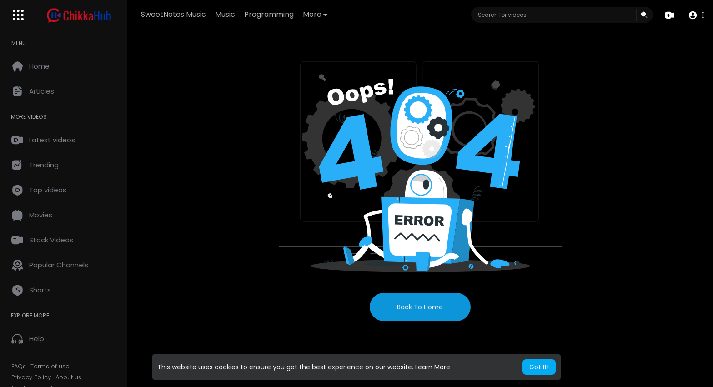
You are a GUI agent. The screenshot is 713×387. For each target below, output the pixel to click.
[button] (696, 15)
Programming (269, 14)
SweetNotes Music (173, 14)
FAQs (18, 366)
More (315, 14)
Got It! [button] (539, 367)
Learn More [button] (432, 367)
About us (68, 377)
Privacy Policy (31, 377)
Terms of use (50, 366)
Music (225, 14)
